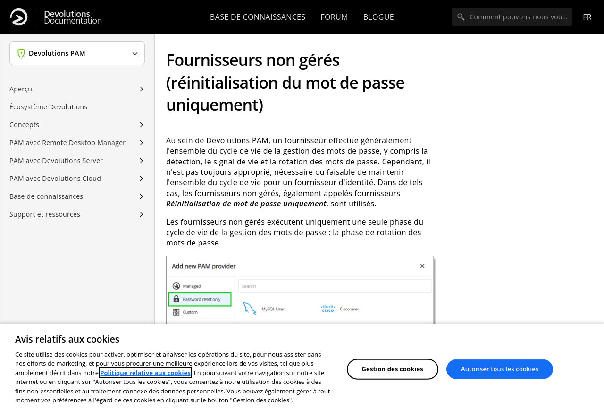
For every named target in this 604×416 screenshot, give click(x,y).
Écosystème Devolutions (48, 106)
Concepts (24, 124)
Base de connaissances (257, 17)
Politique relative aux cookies (145, 372)
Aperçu (20, 88)
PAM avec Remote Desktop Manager (67, 142)
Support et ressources (44, 214)
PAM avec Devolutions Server (56, 160)
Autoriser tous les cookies (499, 369)
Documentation (73, 17)
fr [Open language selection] (587, 17)
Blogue (378, 17)
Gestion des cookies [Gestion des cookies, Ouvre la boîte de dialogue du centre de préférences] (392, 369)
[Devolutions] (18, 17)
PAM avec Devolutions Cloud (55, 178)
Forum (334, 17)
